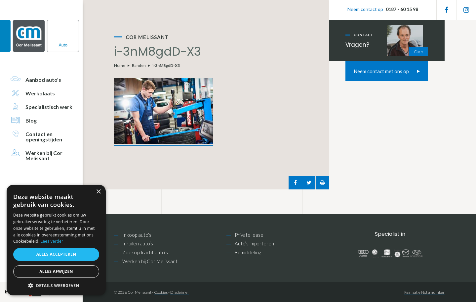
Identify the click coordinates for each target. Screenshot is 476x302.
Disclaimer (179, 292)
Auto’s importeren (254, 243)
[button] (56, 285)
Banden (139, 65)
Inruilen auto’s (137, 243)
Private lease (249, 235)
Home (119, 65)
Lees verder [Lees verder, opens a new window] (52, 241)
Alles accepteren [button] (56, 254)
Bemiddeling (248, 252)
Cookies (161, 292)
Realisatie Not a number (424, 292)
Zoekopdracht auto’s (145, 252)
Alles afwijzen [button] (56, 271)
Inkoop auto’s (136, 235)
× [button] (98, 191)
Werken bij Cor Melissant (150, 261)
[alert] (56, 240)
